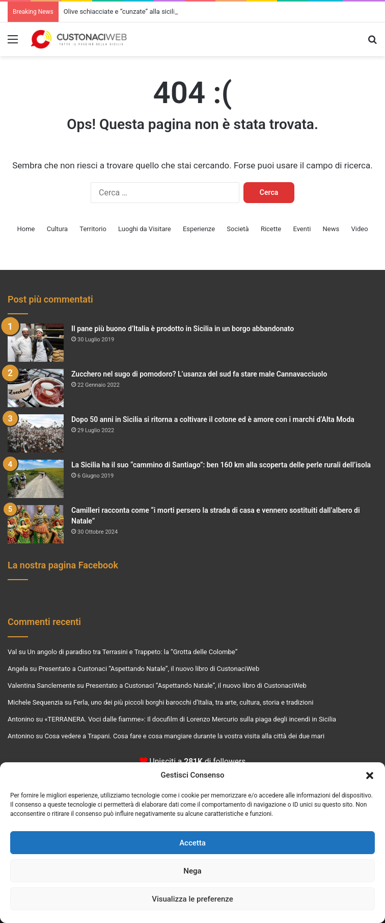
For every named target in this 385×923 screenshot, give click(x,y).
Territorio (92, 229)
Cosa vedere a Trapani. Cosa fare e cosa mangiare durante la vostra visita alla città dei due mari (184, 736)
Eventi (302, 229)
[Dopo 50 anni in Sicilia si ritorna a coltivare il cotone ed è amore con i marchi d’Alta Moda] (36, 433)
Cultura (57, 229)
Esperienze (199, 229)
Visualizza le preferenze (192, 899)
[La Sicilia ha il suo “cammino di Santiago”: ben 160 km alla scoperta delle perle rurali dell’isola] (36, 479)
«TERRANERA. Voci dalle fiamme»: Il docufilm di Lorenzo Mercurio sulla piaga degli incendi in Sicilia (190, 719)
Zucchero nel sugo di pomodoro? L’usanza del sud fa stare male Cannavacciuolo (199, 374)
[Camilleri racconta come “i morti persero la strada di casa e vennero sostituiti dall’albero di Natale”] (36, 524)
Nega (192, 871)
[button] (370, 775)
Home (26, 229)
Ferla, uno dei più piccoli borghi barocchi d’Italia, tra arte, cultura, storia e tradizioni (193, 702)
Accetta (192, 842)
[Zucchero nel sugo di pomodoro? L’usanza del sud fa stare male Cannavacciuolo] (36, 388)
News (331, 229)
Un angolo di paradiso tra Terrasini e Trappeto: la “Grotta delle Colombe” (133, 652)
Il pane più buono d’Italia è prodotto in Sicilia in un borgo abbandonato (182, 329)
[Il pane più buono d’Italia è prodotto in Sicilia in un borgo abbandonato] (36, 342)
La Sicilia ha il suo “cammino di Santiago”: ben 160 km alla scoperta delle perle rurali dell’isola (221, 465)
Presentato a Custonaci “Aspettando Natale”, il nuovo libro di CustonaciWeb (148, 668)
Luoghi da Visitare (144, 229)
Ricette (271, 229)
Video (359, 229)
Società (238, 229)
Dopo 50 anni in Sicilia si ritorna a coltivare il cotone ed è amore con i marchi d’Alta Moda (212, 419)
